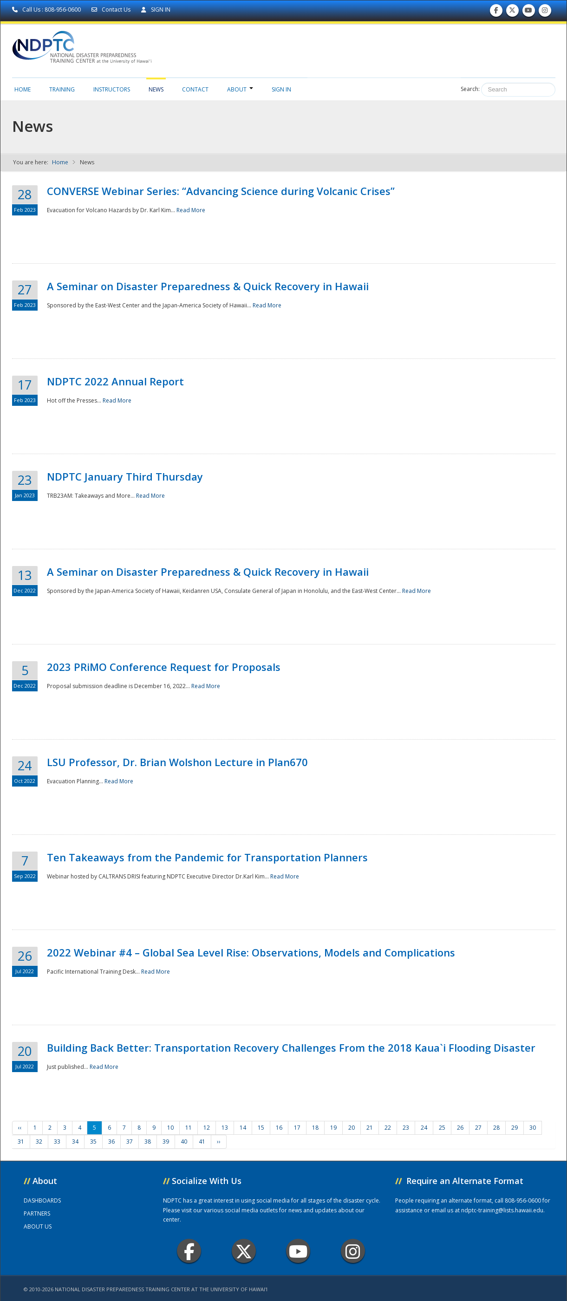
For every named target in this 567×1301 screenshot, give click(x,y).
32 (39, 1141)
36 (111, 1141)
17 (297, 1128)
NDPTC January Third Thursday (125, 476)
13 (225, 1128)
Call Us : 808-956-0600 (47, 9)
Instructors (111, 89)
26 (460, 1128)
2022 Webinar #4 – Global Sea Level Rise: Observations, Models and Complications (251, 952)
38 (147, 1141)
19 (333, 1128)
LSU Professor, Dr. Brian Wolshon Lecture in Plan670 (177, 762)
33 (57, 1141)
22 (388, 1128)
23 (406, 1128)
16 (279, 1128)
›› (219, 1141)
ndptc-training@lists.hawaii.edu (502, 1210)
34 (75, 1141)
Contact (195, 89)
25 (442, 1128)
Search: (470, 89)
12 (206, 1128)
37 (129, 1141)
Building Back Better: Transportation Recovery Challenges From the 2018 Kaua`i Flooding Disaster (291, 1047)
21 (369, 1128)
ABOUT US (38, 1226)
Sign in (281, 89)
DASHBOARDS (42, 1200)
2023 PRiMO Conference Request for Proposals (163, 667)
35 (93, 1141)
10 (170, 1128)
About (240, 89)
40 (184, 1141)
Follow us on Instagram (544, 12)
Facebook (189, 1251)
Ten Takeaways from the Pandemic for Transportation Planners (207, 857)
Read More (190, 210)
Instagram (352, 1251)
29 (514, 1128)
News (156, 89)
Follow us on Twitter (512, 12)
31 (21, 1141)
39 (166, 1141)
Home (22, 89)
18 (315, 1128)
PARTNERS (37, 1213)
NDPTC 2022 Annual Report (115, 381)
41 (202, 1141)
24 (424, 1128)
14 (243, 1128)
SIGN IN (155, 9)
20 (351, 1128)
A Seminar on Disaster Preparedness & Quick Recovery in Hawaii (208, 286)
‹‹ (20, 1128)
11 (188, 1128)
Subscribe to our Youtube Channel (528, 12)
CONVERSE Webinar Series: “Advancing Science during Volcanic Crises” (221, 191)
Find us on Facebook (496, 12)
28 (496, 1128)
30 (532, 1128)
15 (261, 1128)
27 (478, 1128)
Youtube (298, 1251)
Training (62, 89)
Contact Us (111, 9)
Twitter (243, 1251)
